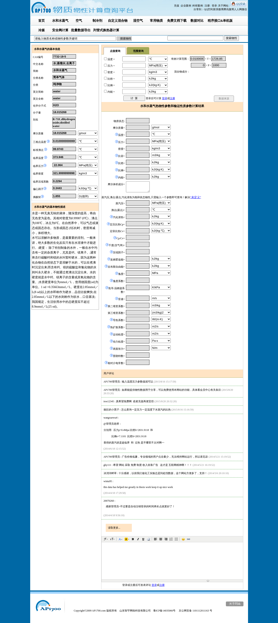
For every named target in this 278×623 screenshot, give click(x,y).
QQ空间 (208, 9)
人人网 (238, 9)
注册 (207, 5)
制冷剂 (97, 20)
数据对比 (197, 20)
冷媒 (41, 30)
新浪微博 (218, 9)
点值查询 (115, 51)
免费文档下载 (177, 20)
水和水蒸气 (60, 20)
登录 (215, 5)
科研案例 (198, 5)
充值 (176, 5)
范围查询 (138, 51)
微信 (244, 9)
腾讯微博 (228, 9)
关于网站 (223, 5)
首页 (41, 20)
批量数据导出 (81, 30)
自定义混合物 (117, 20)
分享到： (199, 9)
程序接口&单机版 (220, 20)
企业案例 (186, 5)
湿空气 (138, 20)
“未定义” (195, 197)
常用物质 (156, 20)
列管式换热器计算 (106, 30)
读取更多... (114, 527)
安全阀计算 (60, 30)
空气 (79, 20)
